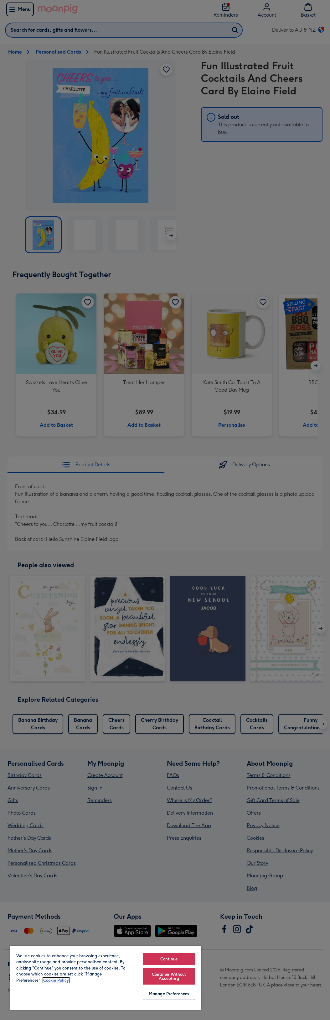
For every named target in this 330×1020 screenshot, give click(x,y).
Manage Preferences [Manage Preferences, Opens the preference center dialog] (169, 993)
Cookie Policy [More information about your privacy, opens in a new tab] (56, 980)
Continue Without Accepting (169, 976)
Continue (169, 959)
